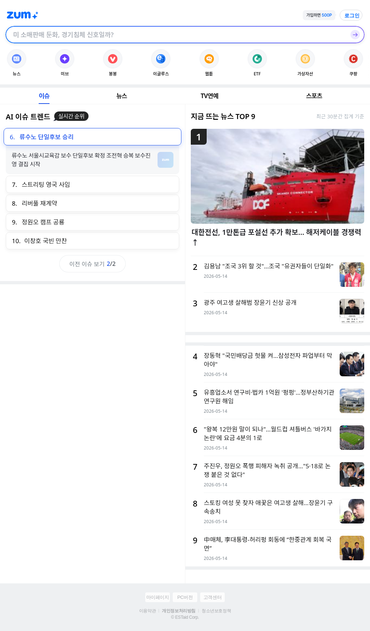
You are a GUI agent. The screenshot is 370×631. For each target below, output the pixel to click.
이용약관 (147, 610)
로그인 (352, 15)
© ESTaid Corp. (185, 617)
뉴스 (121, 96)
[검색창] (175, 34)
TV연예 (209, 96)
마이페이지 (157, 597)
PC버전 (185, 597)
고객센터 (212, 597)
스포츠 (314, 96)
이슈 (44, 96)
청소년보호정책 (216, 610)
